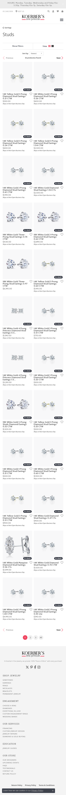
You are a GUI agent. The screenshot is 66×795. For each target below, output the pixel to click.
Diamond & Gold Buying (14, 737)
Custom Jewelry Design (14, 731)
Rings (5, 686)
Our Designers (9, 760)
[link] (8, 11)
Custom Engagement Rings (15, 714)
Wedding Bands (10, 717)
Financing (7, 728)
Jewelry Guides (10, 748)
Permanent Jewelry (12, 694)
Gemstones (8, 680)
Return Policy (9, 774)
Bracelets (7, 691)
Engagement (11, 701)
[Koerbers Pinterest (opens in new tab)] (31, 667)
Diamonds (7, 708)
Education (9, 743)
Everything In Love (12, 711)
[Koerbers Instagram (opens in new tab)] (38, 667)
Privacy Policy (30, 785)
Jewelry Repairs (10, 734)
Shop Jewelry (12, 675)
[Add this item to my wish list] (30, 94)
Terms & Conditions (47, 785)
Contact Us (8, 771)
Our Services (11, 723)
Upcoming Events (11, 763)
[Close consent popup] (53, 790)
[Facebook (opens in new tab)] (35, 667)
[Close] (62, 4)
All (41, 637)
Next (58, 58)
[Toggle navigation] (61, 21)
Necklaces (7, 688)
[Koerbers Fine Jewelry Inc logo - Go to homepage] (33, 17)
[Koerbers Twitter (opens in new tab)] (27, 667)
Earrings (8, 28)
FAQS (5, 766)
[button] (49, 11)
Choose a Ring (9, 706)
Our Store (9, 755)
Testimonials (9, 768)
